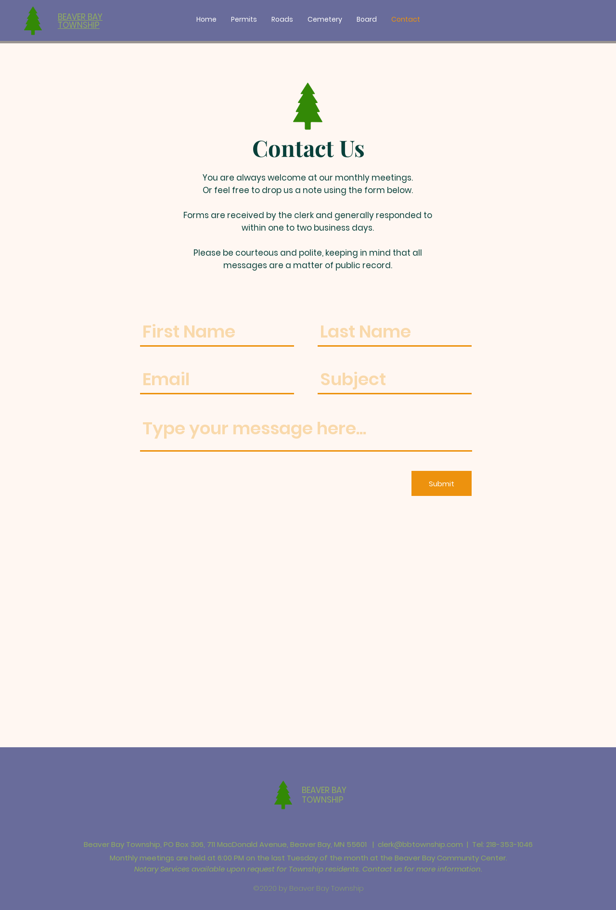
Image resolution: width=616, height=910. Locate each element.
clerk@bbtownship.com (420, 844)
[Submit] (441, 483)
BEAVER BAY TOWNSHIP (324, 795)
